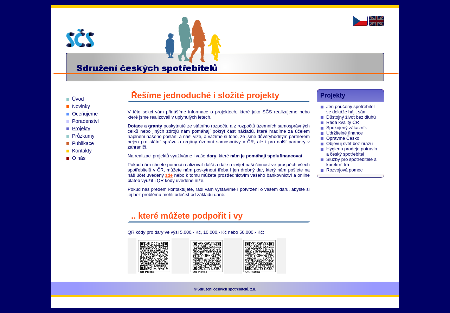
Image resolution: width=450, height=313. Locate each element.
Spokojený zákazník (346, 127)
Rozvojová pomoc (344, 170)
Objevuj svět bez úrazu (349, 143)
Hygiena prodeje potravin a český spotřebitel (351, 151)
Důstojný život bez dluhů (351, 117)
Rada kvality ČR (342, 122)
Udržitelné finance (344, 133)
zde (169, 175)
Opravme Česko (342, 138)
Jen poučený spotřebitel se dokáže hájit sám (350, 109)
